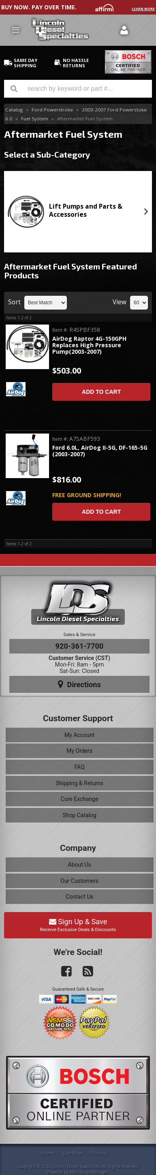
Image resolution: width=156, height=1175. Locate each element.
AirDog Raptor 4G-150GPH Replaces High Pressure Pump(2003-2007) (89, 345)
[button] (78, 89)
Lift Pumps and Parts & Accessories (85, 210)
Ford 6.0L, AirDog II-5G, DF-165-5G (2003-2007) (99, 451)
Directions (79, 684)
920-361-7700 (80, 646)
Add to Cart (101, 392)
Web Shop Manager (88, 1172)
